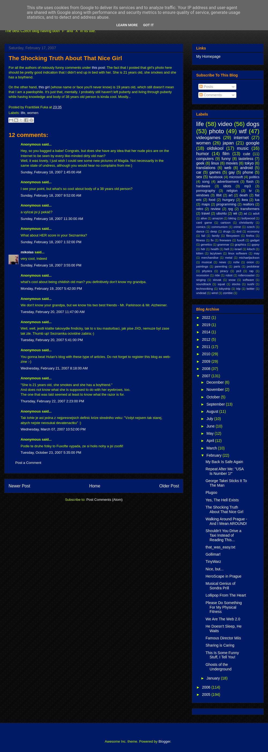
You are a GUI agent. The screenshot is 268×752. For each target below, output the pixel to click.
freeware (225, 240)
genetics (206, 244)
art (231, 195)
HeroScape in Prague (223, 576)
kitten (199, 253)
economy (253, 231)
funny (225, 158)
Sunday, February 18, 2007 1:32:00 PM (51, 242)
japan (228, 143)
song (205, 182)
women (32, 113)
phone (248, 172)
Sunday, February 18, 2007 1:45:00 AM (51, 172)
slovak (217, 279)
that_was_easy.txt (220, 547)
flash (250, 182)
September (216, 404)
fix (212, 240)
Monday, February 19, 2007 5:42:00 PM (51, 289)
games (215, 172)
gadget (254, 240)
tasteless (246, 158)
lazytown (216, 253)
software (248, 279)
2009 (206, 361)
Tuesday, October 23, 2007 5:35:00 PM (51, 453)
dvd (238, 231)
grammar (223, 244)
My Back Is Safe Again (224, 462)
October (213, 397)
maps (206, 204)
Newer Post (19, 486)
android (246, 168)
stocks (236, 284)
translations (205, 168)
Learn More (127, 25)
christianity (246, 222)
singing (201, 279)
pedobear (253, 266)
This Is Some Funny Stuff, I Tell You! (222, 655)
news (222, 262)
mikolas (27, 252)
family (215, 235)
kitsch (251, 249)
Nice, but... (215, 569)
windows (202, 195)
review (215, 209)
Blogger (164, 741)
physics (207, 271)
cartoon (225, 222)
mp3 (247, 186)
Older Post (169, 486)
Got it (148, 25)
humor (202, 153)
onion (250, 262)
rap (251, 271)
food (212, 200)
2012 (206, 339)
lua (257, 200)
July (210, 419)
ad (245, 213)
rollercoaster (246, 275)
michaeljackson (249, 257)
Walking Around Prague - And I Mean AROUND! (226, 521)
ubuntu (221, 213)
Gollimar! (213, 554)
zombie (228, 293)
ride (217, 275)
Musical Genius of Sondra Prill (220, 585)
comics (201, 226)
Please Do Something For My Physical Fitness (224, 607)
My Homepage (208, 56)
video (225, 124)
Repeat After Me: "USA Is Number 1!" (225, 471)
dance (200, 231)
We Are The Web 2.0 (223, 619)
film (225, 153)
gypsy (255, 244)
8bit (218, 195)
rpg (230, 209)
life (23, 113)
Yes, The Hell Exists (222, 500)
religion (232, 191)
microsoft (236, 177)
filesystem (233, 235)
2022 (206, 317)
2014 (206, 332)
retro (199, 209)
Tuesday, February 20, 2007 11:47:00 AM (52, 312)
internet (241, 137)
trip (238, 288)
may (256, 253)
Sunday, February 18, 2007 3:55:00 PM (51, 265)
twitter (251, 288)
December (215, 382)
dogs (252, 124)
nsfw (236, 262)
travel (206, 213)
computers (205, 158)
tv (250, 191)
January (213, 678)
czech (251, 226)
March (212, 448)
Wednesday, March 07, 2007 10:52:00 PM (53, 429)
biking (232, 218)
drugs (226, 231)
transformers (249, 209)
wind (214, 293)
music (243, 148)
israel (238, 249)
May (210, 433)
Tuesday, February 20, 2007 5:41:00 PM (52, 340)
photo (216, 131)
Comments (210, 95)
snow (232, 279)
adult (256, 213)
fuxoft (240, 240)
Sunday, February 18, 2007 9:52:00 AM (51, 195)
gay (232, 172)
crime (237, 226)
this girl (44, 87)
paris (237, 266)
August (212, 411)
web (227, 168)
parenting (221, 266)
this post (98, 68)
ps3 (238, 271)
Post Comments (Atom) (104, 500)
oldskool (215, 148)
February (214, 455)
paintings (202, 266)
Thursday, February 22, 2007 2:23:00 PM (52, 401)
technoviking (204, 288)
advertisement (228, 182)
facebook (216, 177)
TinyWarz (213, 561)
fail (203, 235)
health (215, 249)
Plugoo (211, 492)
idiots (227, 186)
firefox (250, 235)
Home (94, 486)
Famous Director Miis (223, 638)
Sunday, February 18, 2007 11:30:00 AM (52, 219)
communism (219, 226)
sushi (250, 284)
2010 (206, 354)
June (210, 426)
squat (221, 284)
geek (200, 163)
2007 (206, 376)
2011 (206, 347)
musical (207, 262)
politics (254, 177)
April (210, 440)
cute (246, 154)
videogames (208, 137)
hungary (228, 200)
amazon (217, 218)
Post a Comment (28, 463)
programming (226, 204)
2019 (206, 325)
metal (228, 257)
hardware (203, 186)
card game (204, 222)
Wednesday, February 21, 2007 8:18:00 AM (54, 368)
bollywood (248, 218)
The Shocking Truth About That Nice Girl (65, 58)
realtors (248, 204)
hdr (203, 249)
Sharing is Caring (220, 645)
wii (235, 213)
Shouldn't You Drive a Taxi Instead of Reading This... (223, 535)
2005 (206, 694)
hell (226, 249)
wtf (243, 131)
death (244, 195)
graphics (240, 244)
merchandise (209, 257)
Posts (206, 87)
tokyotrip (224, 288)
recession (202, 275)
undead (201, 293)
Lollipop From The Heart (226, 595)
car (198, 172)
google (252, 143)
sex (199, 177)
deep (213, 231)
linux (215, 163)
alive (204, 218)
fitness (200, 240)
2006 (206, 687)
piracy (224, 271)
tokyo (249, 163)
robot (229, 275)
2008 (206, 369)
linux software (237, 253)
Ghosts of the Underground (219, 666)
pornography (205, 191)
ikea (245, 200)
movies (232, 163)
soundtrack (203, 284)
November (215, 389)
